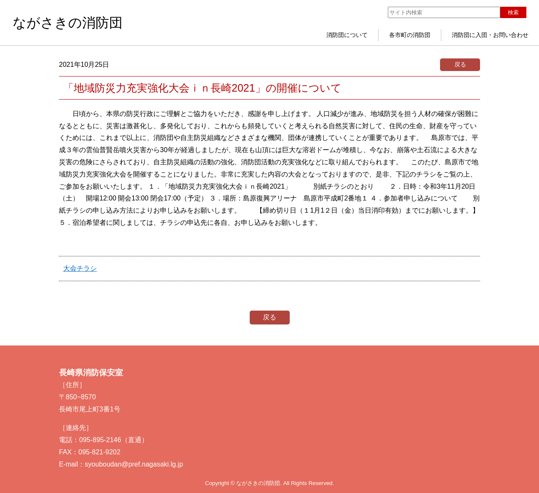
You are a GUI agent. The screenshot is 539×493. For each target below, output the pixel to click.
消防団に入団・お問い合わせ (490, 35)
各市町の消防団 (409, 35)
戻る (460, 64)
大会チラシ (80, 268)
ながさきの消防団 (68, 22)
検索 (513, 12)
